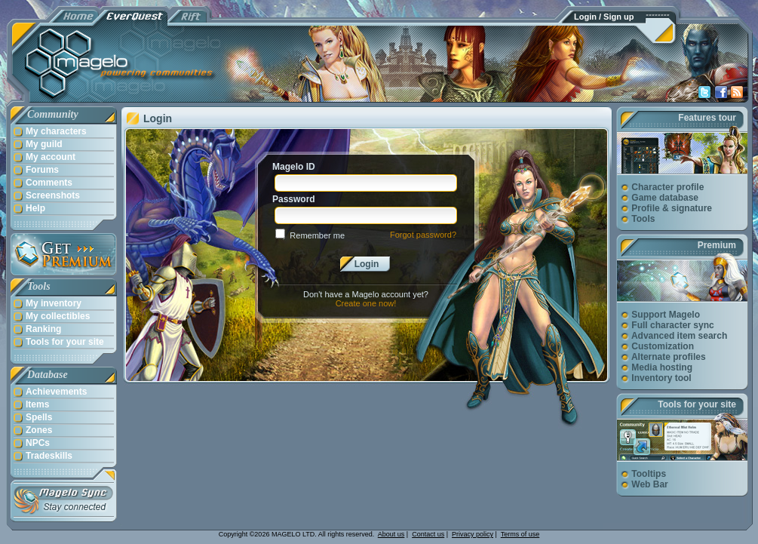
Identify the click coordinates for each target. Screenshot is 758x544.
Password (293, 199)
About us (391, 534)
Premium (717, 245)
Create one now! (366, 303)
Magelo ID (293, 166)
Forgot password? (423, 234)
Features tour (707, 117)
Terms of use (520, 534)
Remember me (317, 235)
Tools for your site (697, 404)
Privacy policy (472, 534)
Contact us (428, 534)
